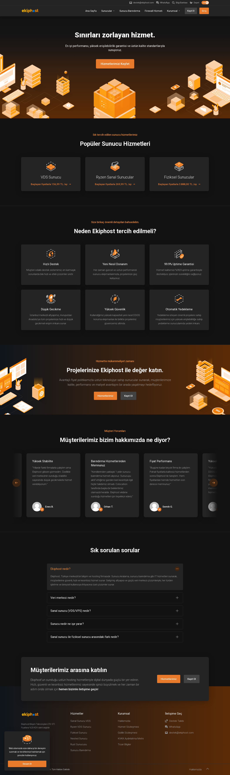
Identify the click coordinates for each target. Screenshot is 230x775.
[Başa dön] (207, 752)
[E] (115, 469)
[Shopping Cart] (194, 2)
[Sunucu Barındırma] (129, 10)
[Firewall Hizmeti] (153, 10)
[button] (213, 466)
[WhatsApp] (163, 2)
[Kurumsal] (173, 10)
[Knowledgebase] (180, 2)
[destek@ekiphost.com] (141, 2)
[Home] (91, 10)
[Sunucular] (108, 10)
